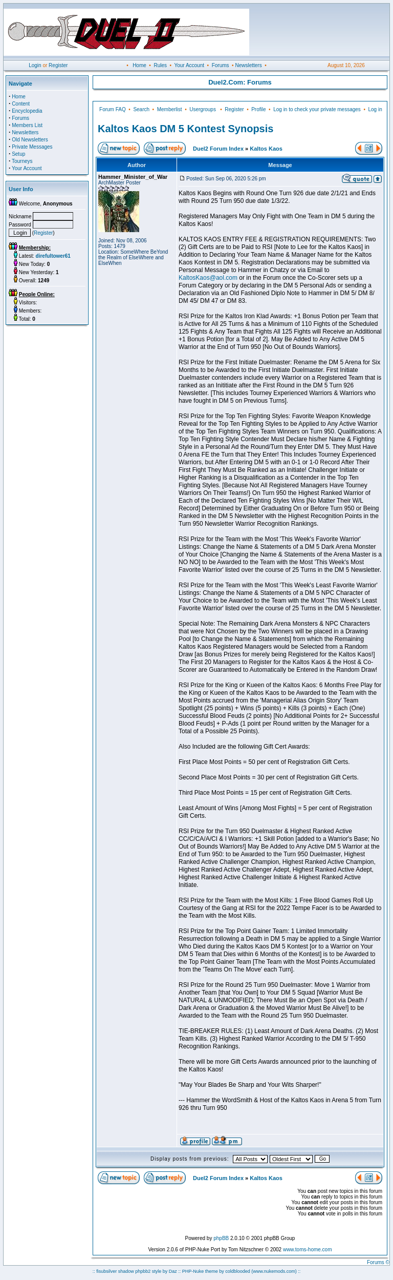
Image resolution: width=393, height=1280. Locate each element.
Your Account (189, 65)
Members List (27, 125)
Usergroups (202, 109)
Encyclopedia (27, 111)
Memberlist (169, 109)
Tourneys (22, 161)
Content (21, 104)
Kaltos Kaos (266, 149)
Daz (173, 1271)
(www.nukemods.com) (274, 1271)
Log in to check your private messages (317, 109)
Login (35, 65)
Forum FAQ (112, 109)
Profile (258, 109)
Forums (220, 65)
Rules (160, 65)
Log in (375, 109)
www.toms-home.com (307, 1249)
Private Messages (32, 147)
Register (58, 65)
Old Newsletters (30, 139)
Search (141, 109)
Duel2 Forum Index (218, 149)
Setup (18, 154)
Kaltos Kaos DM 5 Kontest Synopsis (185, 128)
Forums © (378, 1262)
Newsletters (248, 65)
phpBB (221, 1238)
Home (139, 65)
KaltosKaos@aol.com (208, 277)
